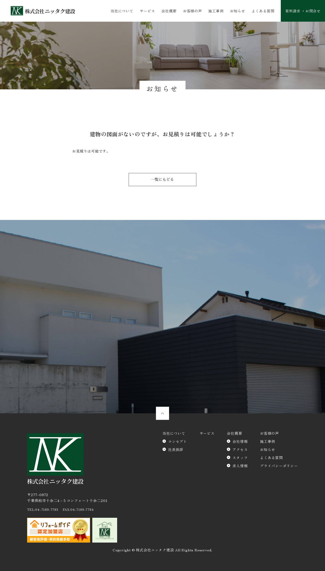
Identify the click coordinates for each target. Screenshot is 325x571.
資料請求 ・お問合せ (302, 11)
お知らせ (237, 11)
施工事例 (215, 11)
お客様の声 (192, 11)
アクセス (240, 449)
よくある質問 (263, 11)
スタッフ (240, 457)
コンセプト (177, 441)
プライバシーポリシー (279, 465)
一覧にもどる (162, 179)
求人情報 (240, 465)
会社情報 (240, 441)
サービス (147, 11)
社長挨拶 (175, 449)
